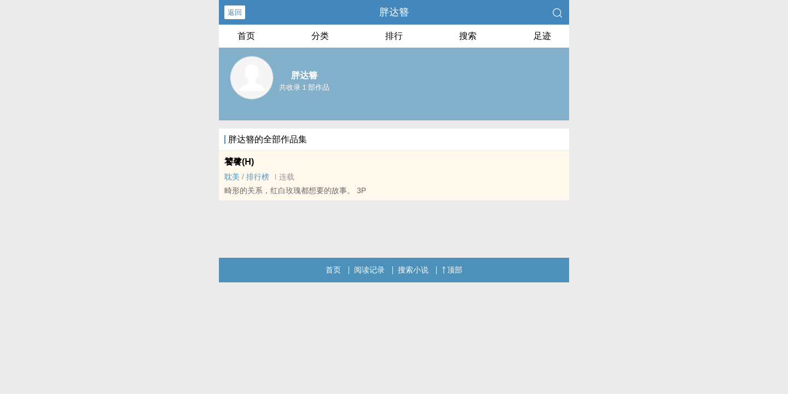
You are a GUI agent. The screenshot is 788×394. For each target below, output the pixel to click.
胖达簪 (394, 12)
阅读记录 (369, 269)
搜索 (468, 35)
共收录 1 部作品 (304, 87)
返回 (235, 12)
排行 (394, 35)
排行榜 (257, 176)
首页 (246, 35)
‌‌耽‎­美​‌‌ (232, 176)
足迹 (542, 35)
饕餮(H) (239, 161)
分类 (320, 35)
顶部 (452, 269)
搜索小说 (413, 269)
